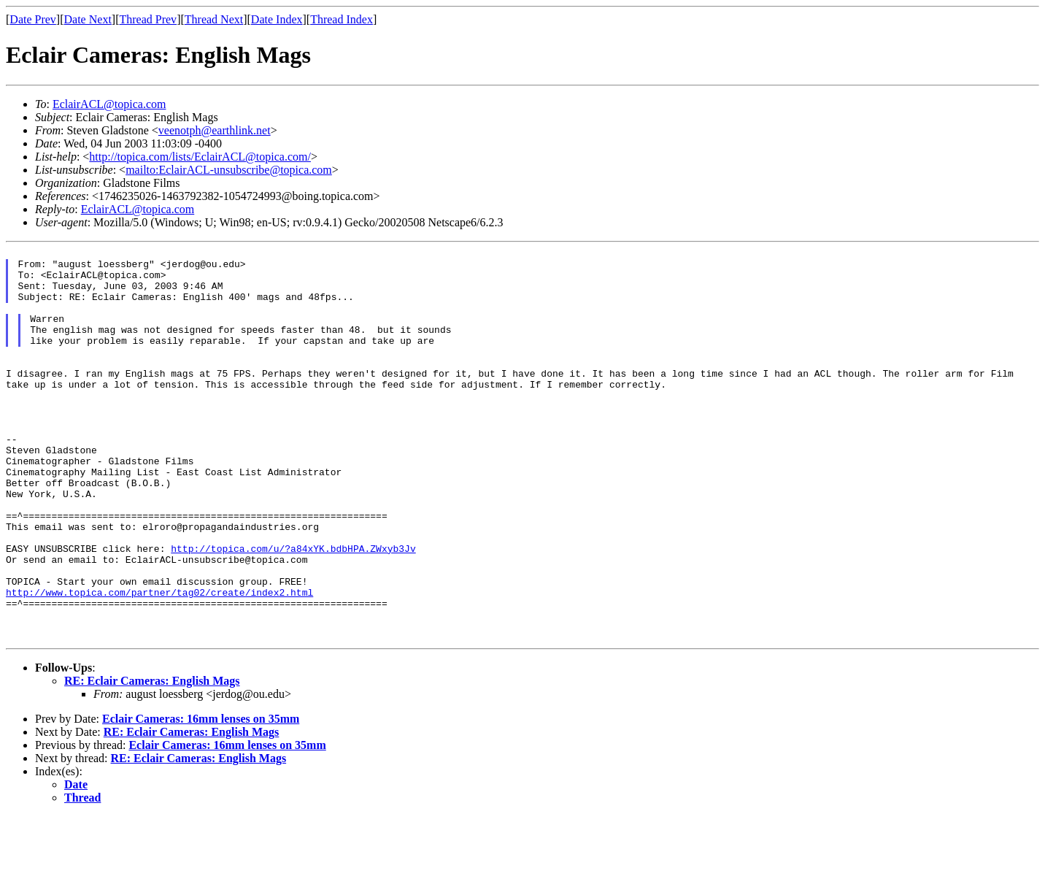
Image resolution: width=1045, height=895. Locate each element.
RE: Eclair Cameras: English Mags (152, 759)
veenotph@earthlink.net (214, 130)
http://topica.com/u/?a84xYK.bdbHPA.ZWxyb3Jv (293, 609)
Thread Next (214, 19)
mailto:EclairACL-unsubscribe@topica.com (229, 170)
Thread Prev (148, 19)
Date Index (277, 19)
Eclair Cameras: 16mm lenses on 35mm (200, 797)
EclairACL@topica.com (109, 104)
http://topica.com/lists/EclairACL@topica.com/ (200, 156)
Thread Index (341, 19)
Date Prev (32, 19)
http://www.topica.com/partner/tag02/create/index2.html (159, 662)
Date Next (88, 19)
